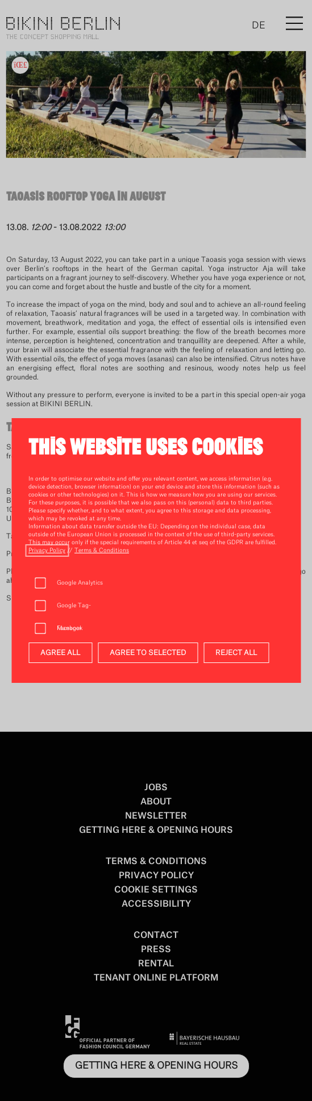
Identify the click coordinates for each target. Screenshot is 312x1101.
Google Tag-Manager (74, 610)
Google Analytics (80, 583)
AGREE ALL (60, 652)
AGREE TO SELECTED (148, 652)
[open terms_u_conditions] (101, 550)
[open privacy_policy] (46, 550)
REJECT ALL (236, 652)
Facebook (69, 628)
